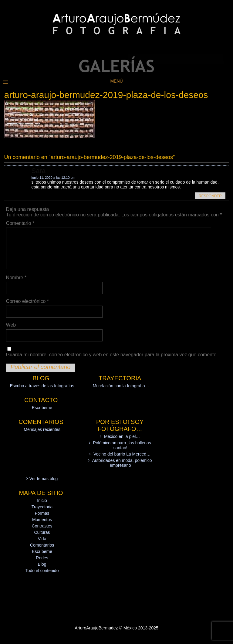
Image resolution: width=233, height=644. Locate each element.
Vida (42, 538)
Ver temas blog (43, 478)
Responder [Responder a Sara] (210, 196)
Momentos (42, 519)
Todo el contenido (42, 570)
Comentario (20, 223)
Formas (42, 513)
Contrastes (42, 526)
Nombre (16, 277)
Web (11, 324)
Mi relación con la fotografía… (121, 385)
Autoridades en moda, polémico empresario (122, 463)
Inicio (42, 500)
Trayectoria (42, 506)
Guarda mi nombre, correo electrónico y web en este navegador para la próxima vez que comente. (112, 354)
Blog (42, 564)
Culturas (42, 532)
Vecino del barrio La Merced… (121, 454)
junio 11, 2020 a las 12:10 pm (53, 177)
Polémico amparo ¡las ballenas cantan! (122, 445)
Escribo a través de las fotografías (42, 385)
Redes (42, 557)
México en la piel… (122, 436)
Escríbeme (42, 407)
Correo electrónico (27, 301)
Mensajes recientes (42, 429)
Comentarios (42, 545)
